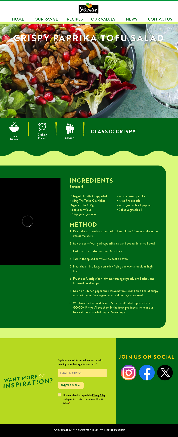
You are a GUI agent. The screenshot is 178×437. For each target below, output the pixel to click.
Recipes (75, 19)
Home (18, 19)
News (131, 19)
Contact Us (160, 19)
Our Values (103, 19)
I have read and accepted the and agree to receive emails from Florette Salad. (84, 399)
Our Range (46, 19)
